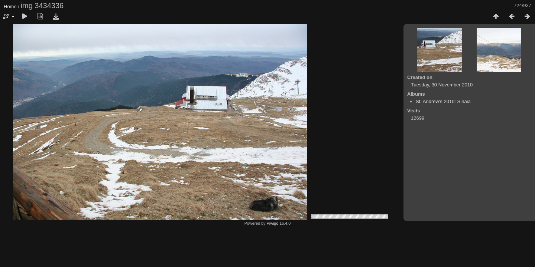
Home (10, 6)
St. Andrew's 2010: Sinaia (443, 101)
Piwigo (273, 223)
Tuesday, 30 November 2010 (442, 85)
